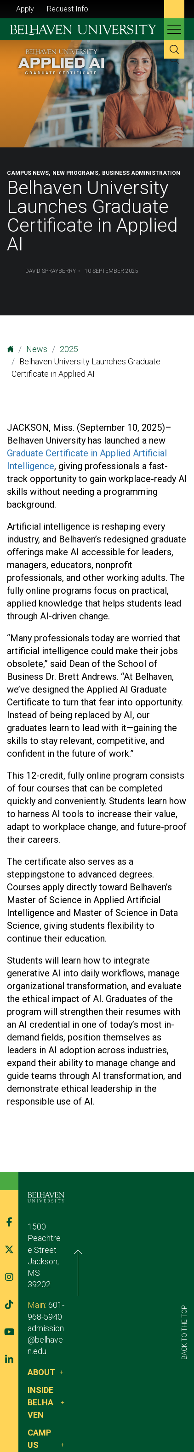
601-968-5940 (73, 1274)
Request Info (67, 9)
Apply (25, 9)
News (36, 349)
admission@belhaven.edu (73, 1285)
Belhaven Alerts (55, 1419)
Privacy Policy (117, 1407)
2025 (69, 349)
